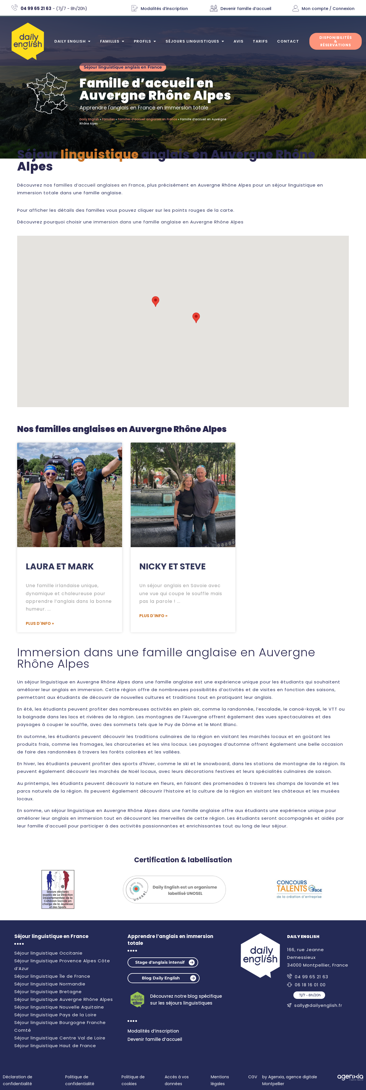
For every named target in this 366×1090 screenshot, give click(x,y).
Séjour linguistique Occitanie (48, 953)
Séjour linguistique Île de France (52, 976)
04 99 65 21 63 (311, 977)
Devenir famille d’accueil (245, 8)
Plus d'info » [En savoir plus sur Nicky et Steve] (153, 616)
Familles (108, 120)
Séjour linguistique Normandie (49, 984)
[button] (196, 318)
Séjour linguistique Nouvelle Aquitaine (59, 1007)
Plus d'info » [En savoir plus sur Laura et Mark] (40, 623)
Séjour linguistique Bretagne (48, 992)
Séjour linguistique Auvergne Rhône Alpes (63, 999)
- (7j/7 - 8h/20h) (54, 8)
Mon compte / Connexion (328, 8)
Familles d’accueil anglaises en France (147, 120)
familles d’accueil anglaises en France (99, 185)
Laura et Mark (60, 567)
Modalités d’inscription (164, 8)
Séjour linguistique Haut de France (55, 1046)
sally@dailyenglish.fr (318, 1005)
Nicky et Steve (172, 567)
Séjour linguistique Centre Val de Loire (60, 1038)
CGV (252, 1077)
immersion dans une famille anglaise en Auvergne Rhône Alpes (169, 222)
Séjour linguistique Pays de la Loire (55, 1015)
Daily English (89, 120)
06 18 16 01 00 (310, 985)
